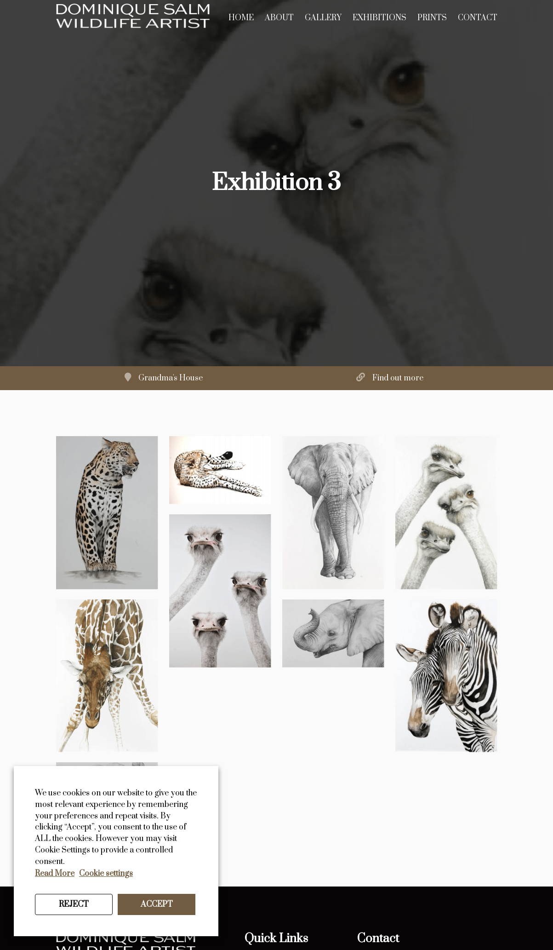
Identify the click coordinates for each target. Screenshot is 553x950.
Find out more (397, 378)
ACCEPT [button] (157, 904)
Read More (54, 874)
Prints (432, 18)
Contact (477, 18)
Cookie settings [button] (106, 874)
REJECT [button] (74, 904)
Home (241, 18)
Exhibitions (379, 18)
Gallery (323, 18)
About (279, 18)
